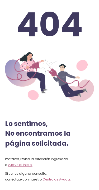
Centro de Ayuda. (57, 179)
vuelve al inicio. (20, 165)
